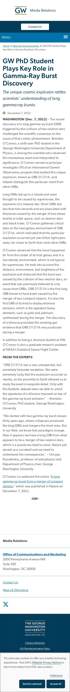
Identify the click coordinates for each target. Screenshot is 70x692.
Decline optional (32, 684)
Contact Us (35, 26)
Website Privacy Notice (46, 662)
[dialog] (35, 672)
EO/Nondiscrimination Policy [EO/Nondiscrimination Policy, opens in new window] (35, 649)
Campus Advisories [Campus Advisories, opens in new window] (35, 643)
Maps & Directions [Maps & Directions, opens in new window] (15, 590)
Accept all (55, 684)
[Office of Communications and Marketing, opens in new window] (34, 554)
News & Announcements (26, 46)
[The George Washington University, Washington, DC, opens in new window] (35, 628)
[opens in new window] (6, 607)
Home (6, 46)
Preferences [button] (56, 675)
